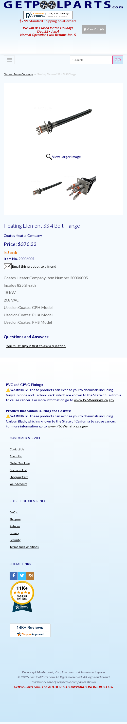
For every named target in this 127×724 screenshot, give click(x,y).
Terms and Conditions (24, 547)
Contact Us (17, 449)
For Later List (18, 470)
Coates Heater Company (18, 74)
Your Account (18, 484)
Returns (15, 526)
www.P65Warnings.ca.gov (94, 400)
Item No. (11, 259)
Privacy (14, 533)
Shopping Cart (19, 477)
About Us (16, 456)
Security (15, 540)
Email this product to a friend (34, 266)
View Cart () (94, 29)
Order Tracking (20, 463)
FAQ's (14, 512)
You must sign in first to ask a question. (36, 346)
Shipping (15, 519)
